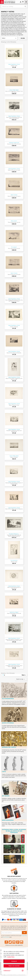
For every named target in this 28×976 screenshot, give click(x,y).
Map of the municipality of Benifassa (14, 588)
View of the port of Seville (14, 274)
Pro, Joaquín (14, 247)
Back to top (20, 679)
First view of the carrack (14, 248)
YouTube (14, 942)
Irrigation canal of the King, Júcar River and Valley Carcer (14, 666)
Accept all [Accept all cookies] (14, 961)
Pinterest (17, 942)
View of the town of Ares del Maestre (14, 614)
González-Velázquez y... (14, 534)
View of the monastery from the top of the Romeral (14, 118)
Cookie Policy (10, 956)
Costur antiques (14, 326)
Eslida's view (14, 65)
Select (9, 38)
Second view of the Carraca (14, 144)
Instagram (21, 942)
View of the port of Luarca (14, 196)
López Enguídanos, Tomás (14, 64)
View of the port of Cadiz (14, 170)
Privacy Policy (24, 935)
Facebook (6, 942)
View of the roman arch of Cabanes (14, 509)
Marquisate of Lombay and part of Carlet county (14, 483)
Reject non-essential (14, 965)
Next (24, 675)
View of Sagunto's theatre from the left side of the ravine (14, 300)
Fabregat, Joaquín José (14, 142)
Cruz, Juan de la (14, 560)
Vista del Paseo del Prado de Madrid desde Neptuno (14, 535)
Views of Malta (14, 457)
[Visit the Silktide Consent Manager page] (22, 970)
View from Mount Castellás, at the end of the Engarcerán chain (14, 640)
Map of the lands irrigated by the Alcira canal (14, 379)
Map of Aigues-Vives (14, 405)
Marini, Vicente (14, 194)
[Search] (14, 6)
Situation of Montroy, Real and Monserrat (14, 431)
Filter (23, 38)
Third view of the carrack (14, 222)
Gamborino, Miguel (14, 612)
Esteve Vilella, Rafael (14, 90)
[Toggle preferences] (7, 970)
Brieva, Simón (14, 221)
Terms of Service (6, 937)
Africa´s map (14, 561)
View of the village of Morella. (14, 353)
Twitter (10, 942)
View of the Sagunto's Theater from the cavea (14, 91)
